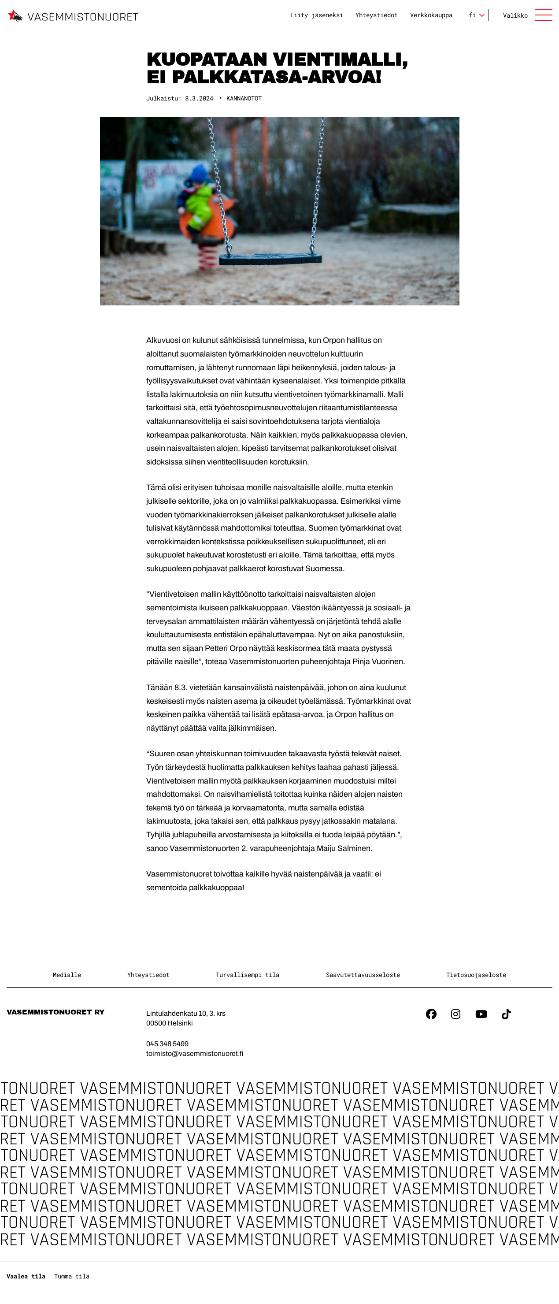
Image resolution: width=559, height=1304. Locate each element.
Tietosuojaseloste (476, 974)
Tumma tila (71, 1276)
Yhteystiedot (376, 15)
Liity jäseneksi (316, 15)
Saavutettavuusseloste (363, 974)
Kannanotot (244, 98)
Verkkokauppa (431, 15)
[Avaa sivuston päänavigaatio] (527, 15)
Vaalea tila (26, 1276)
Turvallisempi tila (247, 974)
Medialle (67, 974)
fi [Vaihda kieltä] (472, 15)
